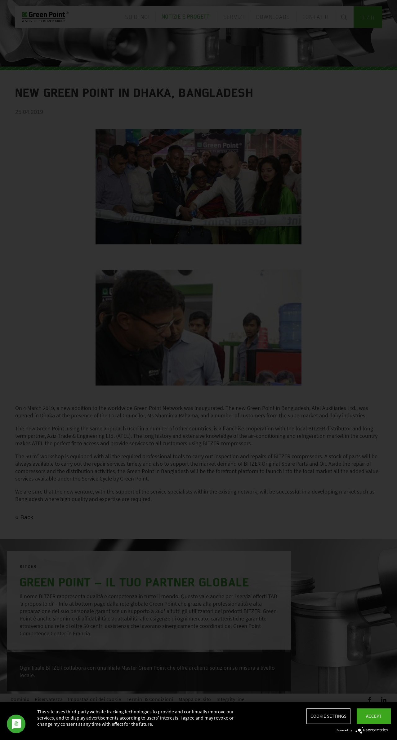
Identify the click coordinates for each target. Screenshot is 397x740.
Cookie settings (328, 716)
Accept (373, 716)
